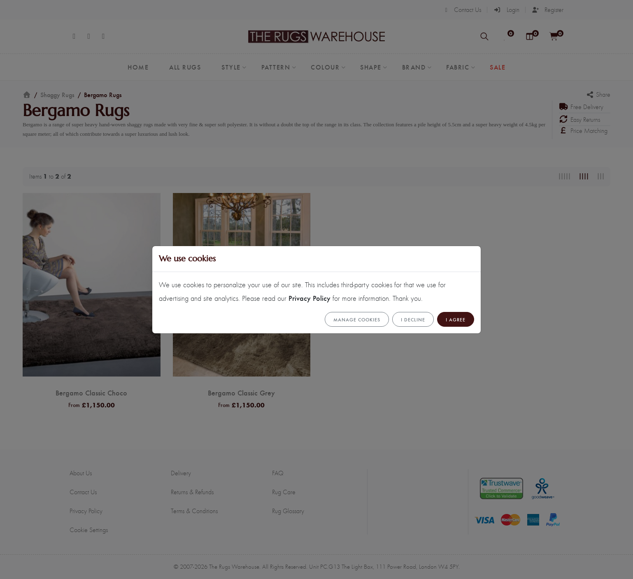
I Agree (455, 319)
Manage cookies (356, 319)
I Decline (413, 319)
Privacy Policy (309, 298)
